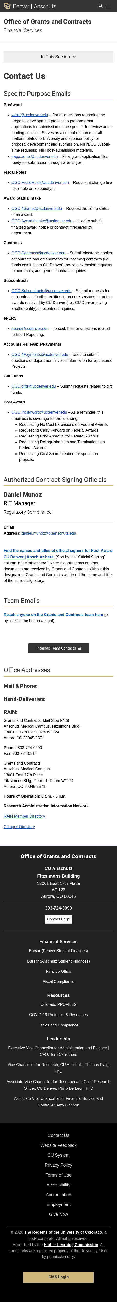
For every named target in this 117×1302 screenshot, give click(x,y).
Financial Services (23, 30)
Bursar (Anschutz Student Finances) (58, 961)
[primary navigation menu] (108, 6)
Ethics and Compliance (59, 1025)
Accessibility (58, 1184)
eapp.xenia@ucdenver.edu (34, 156)
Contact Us (58, 1135)
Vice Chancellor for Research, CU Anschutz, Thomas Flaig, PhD (58, 1068)
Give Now (58, 1214)
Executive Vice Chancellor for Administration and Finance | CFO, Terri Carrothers (58, 1051)
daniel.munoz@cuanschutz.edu (49, 533)
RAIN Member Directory (24, 816)
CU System (58, 1155)
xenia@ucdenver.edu (29, 115)
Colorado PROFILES (58, 1004)
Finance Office (58, 971)
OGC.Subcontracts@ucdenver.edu (41, 291)
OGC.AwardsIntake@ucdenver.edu (41, 221)
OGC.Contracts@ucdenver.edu (38, 253)
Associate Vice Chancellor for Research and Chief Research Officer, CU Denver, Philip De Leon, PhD (58, 1085)
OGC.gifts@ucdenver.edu (33, 386)
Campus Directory (19, 827)
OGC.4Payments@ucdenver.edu (39, 354)
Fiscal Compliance (58, 982)
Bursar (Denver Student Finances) (58, 951)
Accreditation (58, 1194)
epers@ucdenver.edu (29, 328)
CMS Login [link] (58, 1277)
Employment (58, 1204)
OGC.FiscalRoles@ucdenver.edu (40, 182)
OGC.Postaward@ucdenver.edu (39, 412)
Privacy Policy (58, 1165)
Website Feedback (58, 1145)
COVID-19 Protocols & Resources (58, 1015)
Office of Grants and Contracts (48, 21)
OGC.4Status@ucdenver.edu (36, 208)
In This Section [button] (58, 56)
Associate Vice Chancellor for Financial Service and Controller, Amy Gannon (58, 1102)
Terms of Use (58, 1175)
